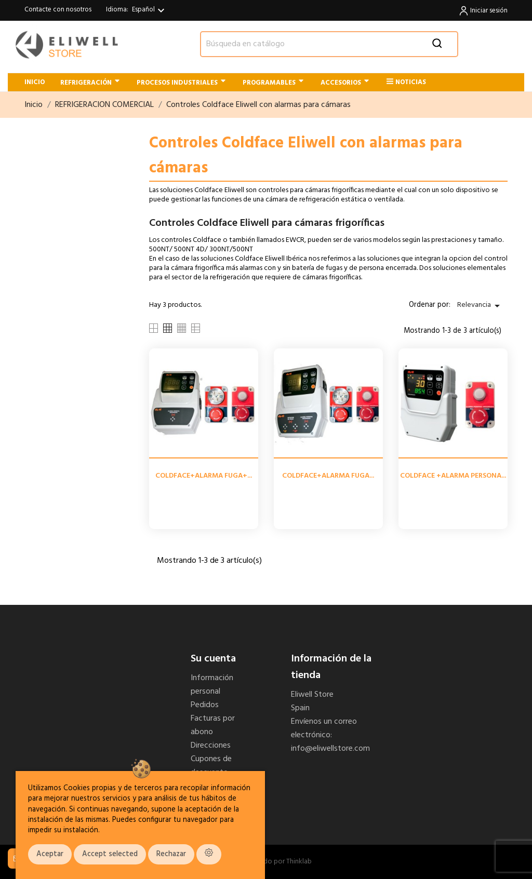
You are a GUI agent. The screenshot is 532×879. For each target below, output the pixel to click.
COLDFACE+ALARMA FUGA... (328, 476)
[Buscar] (329, 44)
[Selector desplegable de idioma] (149, 10)
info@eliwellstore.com (330, 748)
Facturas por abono (213, 725)
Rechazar (171, 854)
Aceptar (49, 854)
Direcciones (211, 745)
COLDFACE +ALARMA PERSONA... (453, 476)
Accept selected (110, 854)
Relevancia (480, 305)
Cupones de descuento (211, 765)
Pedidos (205, 705)
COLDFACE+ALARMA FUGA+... (203, 476)
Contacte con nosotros (57, 9)
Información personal (212, 684)
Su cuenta (213, 659)
